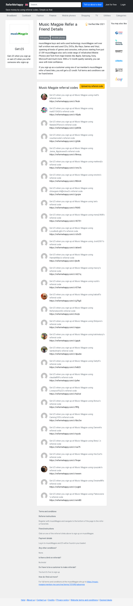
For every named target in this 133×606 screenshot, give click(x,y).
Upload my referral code (92, 86)
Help (23, 600)
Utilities (107, 15)
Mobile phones (69, 15)
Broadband (11, 15)
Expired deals (106, 600)
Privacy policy (62, 600)
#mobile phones (58, 38)
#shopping (44, 38)
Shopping (85, 15)
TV (96, 15)
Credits (51, 600)
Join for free (111, 4)
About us (31, 600)
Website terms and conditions (84, 600)
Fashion (40, 15)
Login (123, 4)
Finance (52, 15)
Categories (121, 15)
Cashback (26, 15)
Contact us (41, 600)
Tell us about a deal (92, 4)
